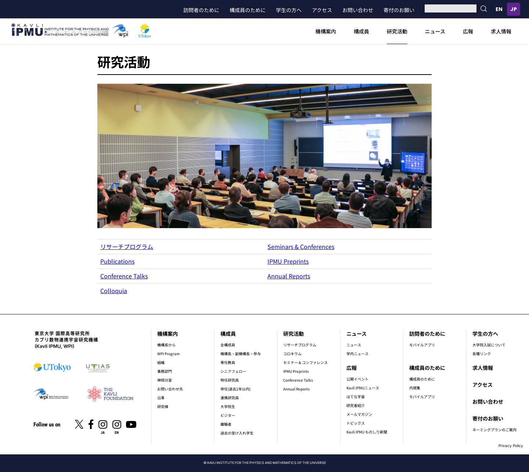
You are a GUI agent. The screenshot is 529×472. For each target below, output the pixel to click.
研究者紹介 (355, 405)
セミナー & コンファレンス (305, 362)
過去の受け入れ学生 (236, 433)
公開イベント (357, 379)
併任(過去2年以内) (235, 389)
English (498, 9)
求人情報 (501, 31)
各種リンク (481, 353)
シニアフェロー (233, 371)
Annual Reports (288, 275)
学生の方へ (289, 10)
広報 (468, 31)
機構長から (166, 344)
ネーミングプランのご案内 (494, 429)
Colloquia (113, 290)
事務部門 (164, 371)
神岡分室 (164, 380)
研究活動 (397, 31)
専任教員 (227, 362)
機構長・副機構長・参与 (240, 353)
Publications (117, 261)
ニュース (435, 31)
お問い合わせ (357, 10)
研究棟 (162, 406)
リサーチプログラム (126, 246)
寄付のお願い (399, 10)
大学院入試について (488, 344)
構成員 (361, 31)
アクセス (322, 10)
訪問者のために (201, 10)
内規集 (414, 387)
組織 (161, 362)
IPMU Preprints (288, 261)
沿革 (161, 397)
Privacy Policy (511, 445)
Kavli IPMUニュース (362, 387)
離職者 (225, 424)
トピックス (355, 423)
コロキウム (292, 353)
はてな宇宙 (355, 396)
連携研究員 (229, 397)
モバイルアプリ (422, 344)
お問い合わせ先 (170, 389)
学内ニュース (357, 353)
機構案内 (326, 31)
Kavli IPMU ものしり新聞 (366, 432)
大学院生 (227, 406)
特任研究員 (229, 380)
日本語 (513, 9)
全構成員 (227, 344)
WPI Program (168, 353)
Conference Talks (124, 275)
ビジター (227, 415)
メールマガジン (359, 414)
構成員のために (248, 10)
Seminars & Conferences (300, 246)
